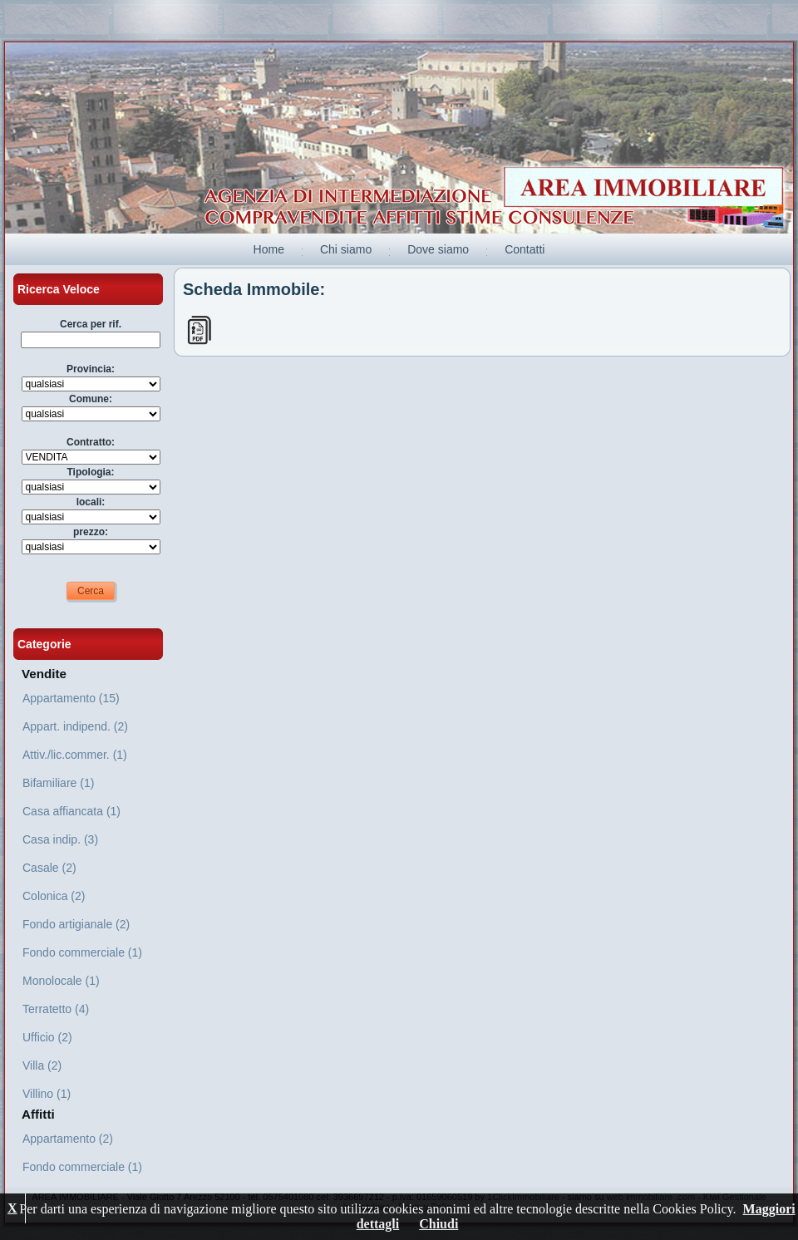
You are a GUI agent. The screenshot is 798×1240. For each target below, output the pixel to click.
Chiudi (438, 1224)
